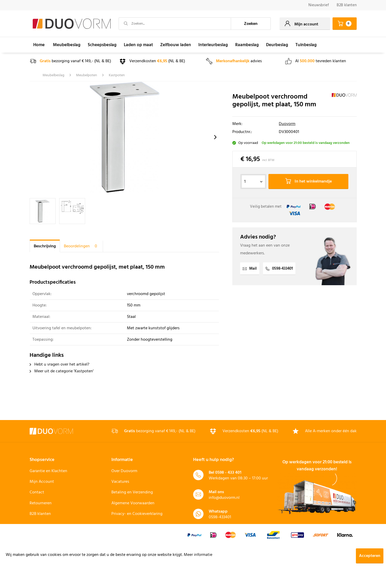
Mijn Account (42, 481)
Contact (37, 492)
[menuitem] (318, 5)
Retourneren (41, 503)
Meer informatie (198, 554)
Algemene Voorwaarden (132, 503)
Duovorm (287, 124)
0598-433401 (279, 268)
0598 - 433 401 (228, 472)
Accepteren (369, 556)
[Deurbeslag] (277, 45)
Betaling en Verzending (132, 492)
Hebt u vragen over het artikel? (59, 364)
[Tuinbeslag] (306, 45)
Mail (250, 268)
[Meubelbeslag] (66, 45)
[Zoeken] (250, 23)
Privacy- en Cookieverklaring (136, 514)
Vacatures (120, 481)
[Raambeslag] (247, 45)
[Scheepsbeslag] (102, 45)
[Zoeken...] (175, 23)
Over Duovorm (124, 471)
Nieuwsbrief (318, 5)
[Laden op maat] (138, 45)
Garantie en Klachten (48, 471)
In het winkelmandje (308, 181)
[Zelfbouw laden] (176, 45)
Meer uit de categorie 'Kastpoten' (62, 371)
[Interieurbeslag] (213, 45)
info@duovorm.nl (224, 497)
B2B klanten (347, 5)
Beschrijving (45, 246)
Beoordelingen (81, 246)
